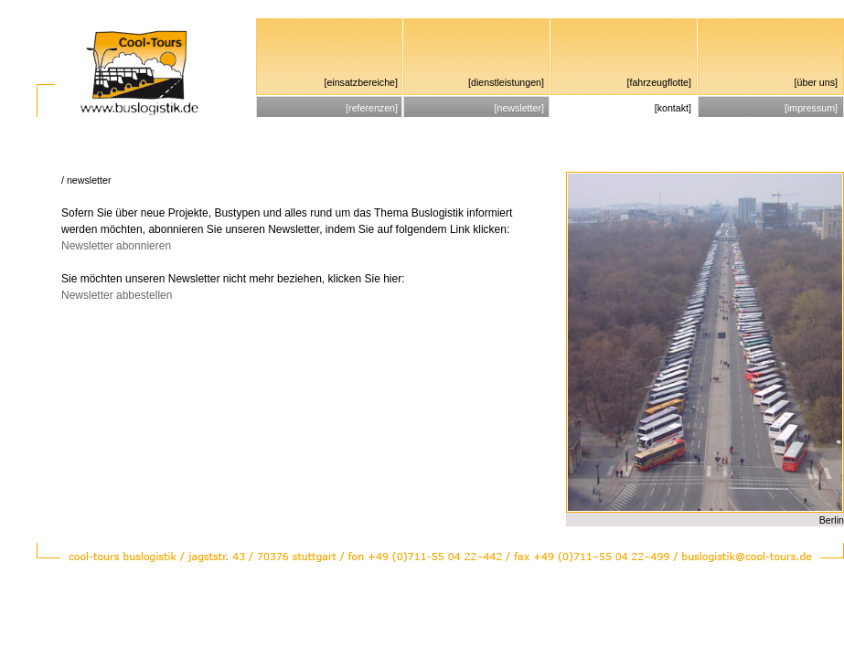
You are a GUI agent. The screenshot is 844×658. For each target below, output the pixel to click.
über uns (816, 82)
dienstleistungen (506, 82)
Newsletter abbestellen (116, 295)
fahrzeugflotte (659, 82)
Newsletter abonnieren (116, 245)
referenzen (371, 107)
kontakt (673, 107)
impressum (811, 107)
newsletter (519, 107)
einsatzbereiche (360, 82)
